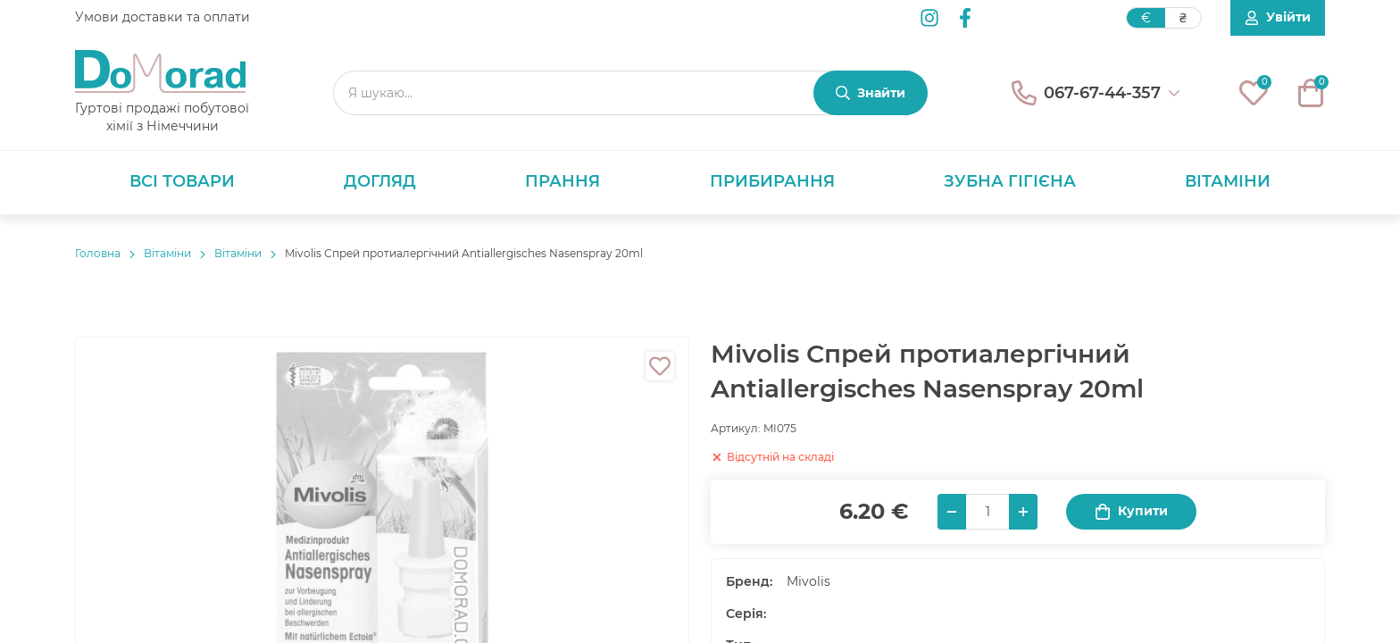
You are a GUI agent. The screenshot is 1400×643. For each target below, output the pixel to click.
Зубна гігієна (1010, 181)
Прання (562, 181)
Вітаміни (1228, 181)
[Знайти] (870, 92)
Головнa (98, 253)
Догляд (380, 181)
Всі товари (182, 181)
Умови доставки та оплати (162, 17)
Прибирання (772, 181)
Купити (1131, 511)
